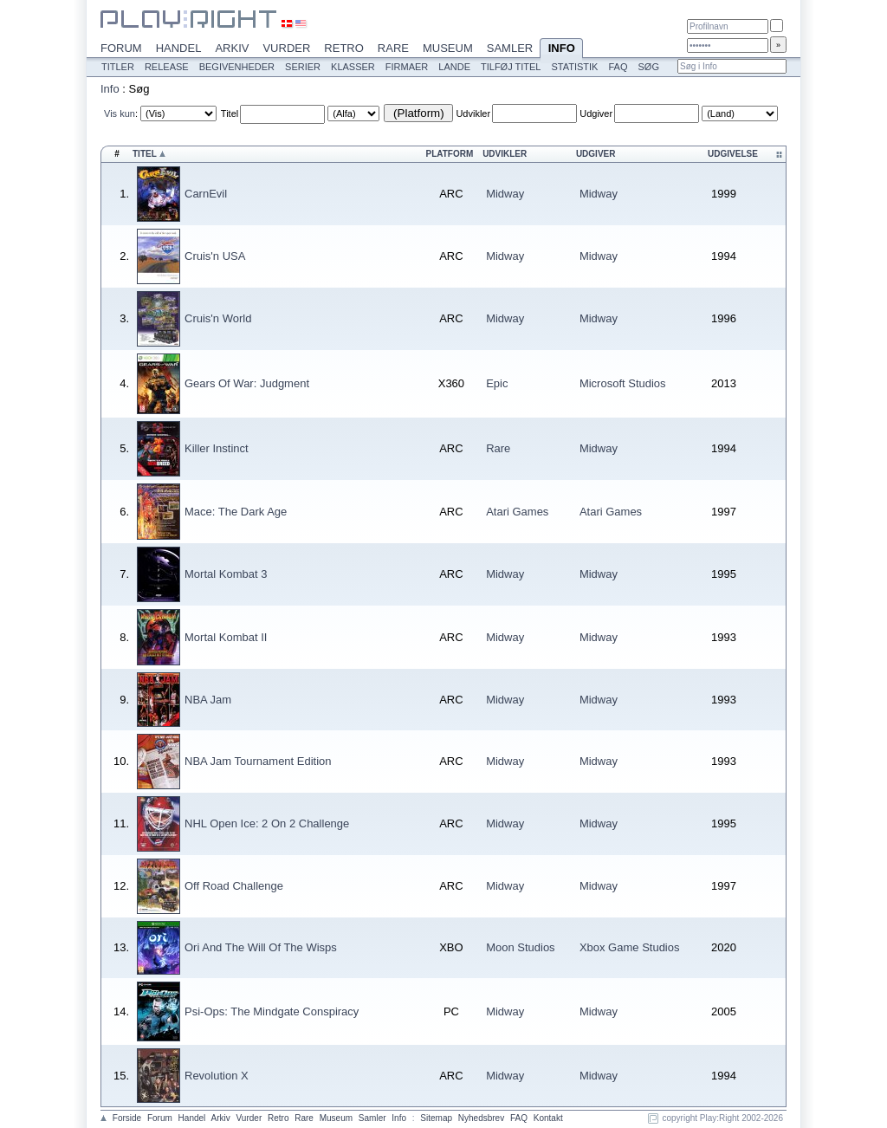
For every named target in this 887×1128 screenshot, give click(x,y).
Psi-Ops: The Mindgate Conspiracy (272, 1011)
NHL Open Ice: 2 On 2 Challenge (267, 823)
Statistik (574, 67)
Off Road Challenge (234, 885)
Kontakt (548, 1118)
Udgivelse (733, 154)
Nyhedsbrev (481, 1118)
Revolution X (217, 1075)
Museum (448, 48)
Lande (454, 67)
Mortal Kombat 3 (226, 573)
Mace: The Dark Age (236, 511)
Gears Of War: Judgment (247, 383)
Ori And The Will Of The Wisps (261, 947)
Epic (497, 383)
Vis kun (119, 113)
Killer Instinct (217, 448)
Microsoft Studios (622, 383)
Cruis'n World (218, 318)
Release (167, 67)
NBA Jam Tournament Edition (258, 761)
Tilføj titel (511, 67)
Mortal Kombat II (226, 637)
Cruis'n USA (215, 256)
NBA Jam (208, 699)
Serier (302, 67)
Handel (179, 48)
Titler (117, 67)
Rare (393, 48)
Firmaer (407, 67)
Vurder (286, 48)
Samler (510, 48)
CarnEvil (206, 193)
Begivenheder (237, 67)
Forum (121, 48)
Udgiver (595, 113)
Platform (450, 154)
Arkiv (232, 48)
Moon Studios (520, 947)
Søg (648, 67)
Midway (505, 193)
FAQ (617, 67)
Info (561, 49)
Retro (344, 48)
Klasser (353, 67)
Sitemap (436, 1118)
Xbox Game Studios (629, 947)
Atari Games (517, 511)
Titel (229, 113)
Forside (127, 1118)
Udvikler (473, 113)
